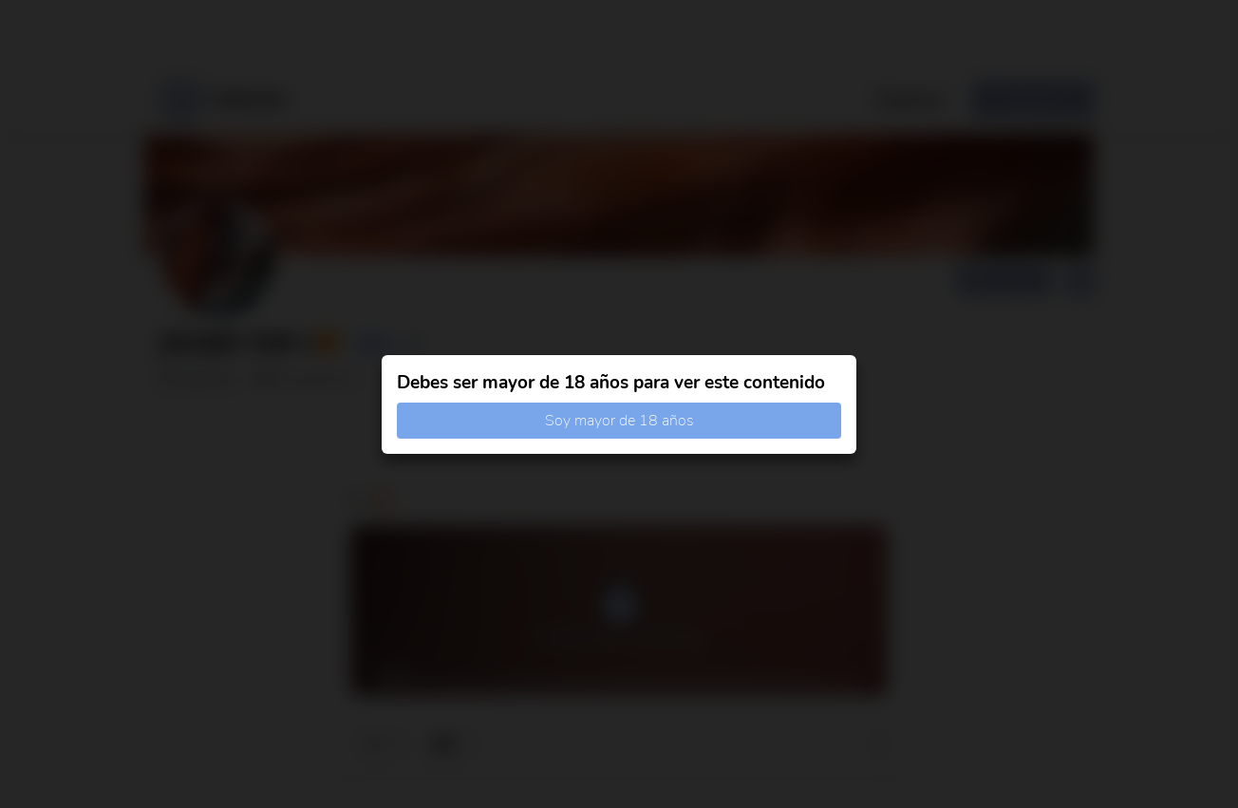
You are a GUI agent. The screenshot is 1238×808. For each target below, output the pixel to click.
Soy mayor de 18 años (619, 420)
